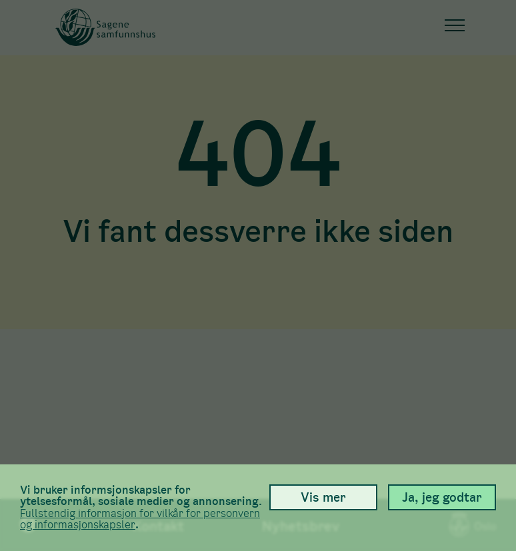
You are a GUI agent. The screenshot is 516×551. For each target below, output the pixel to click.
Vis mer (323, 497)
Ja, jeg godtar (442, 497)
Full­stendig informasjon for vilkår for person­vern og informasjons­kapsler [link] (140, 519)
